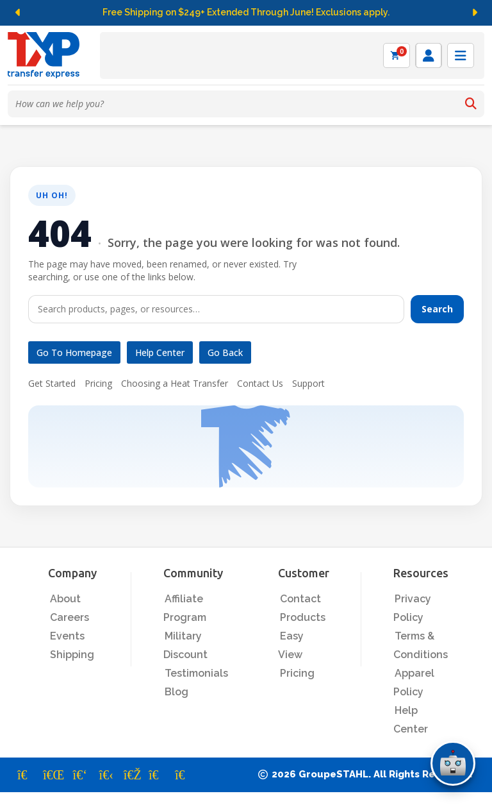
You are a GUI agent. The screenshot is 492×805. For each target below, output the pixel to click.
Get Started (52, 383)
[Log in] (428, 55)
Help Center (159, 352)
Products (302, 617)
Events (67, 636)
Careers (69, 617)
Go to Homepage (74, 352)
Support (308, 383)
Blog (176, 692)
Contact (300, 599)
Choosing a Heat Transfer (174, 383)
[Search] (470, 103)
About (65, 599)
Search (437, 309)
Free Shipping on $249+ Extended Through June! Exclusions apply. (246, 12)
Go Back (225, 352)
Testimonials (196, 673)
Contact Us (260, 383)
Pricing (98, 383)
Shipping (72, 654)
